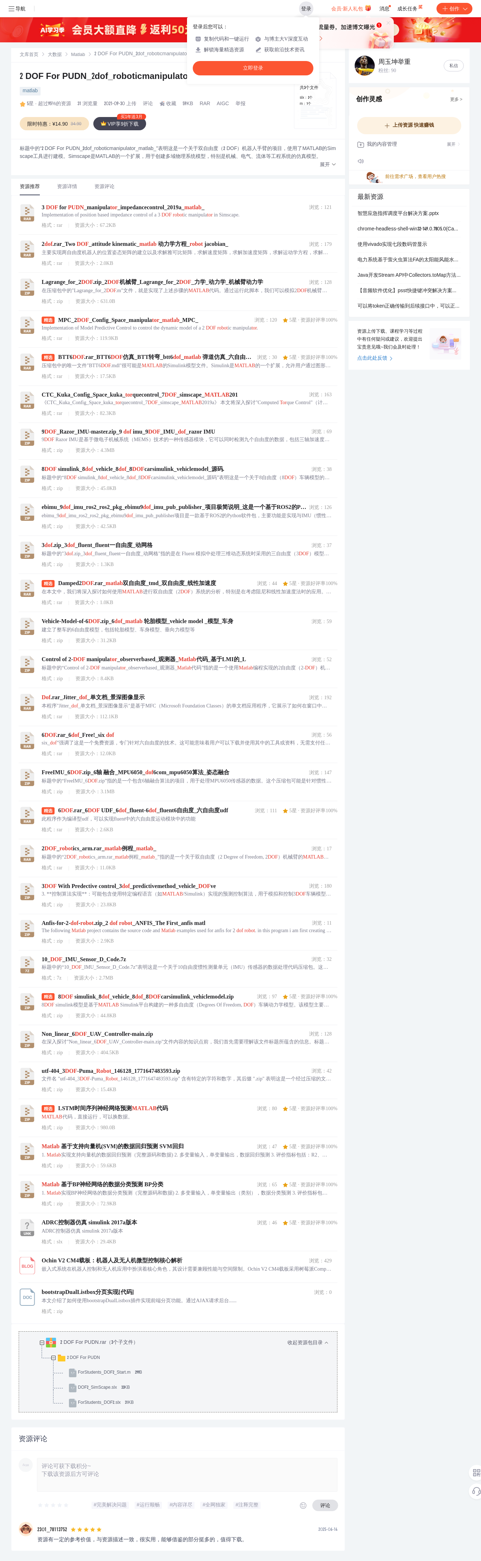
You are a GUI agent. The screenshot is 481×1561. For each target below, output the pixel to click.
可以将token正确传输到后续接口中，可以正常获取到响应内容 (409, 306)
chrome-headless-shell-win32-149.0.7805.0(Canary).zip (409, 229)
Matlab (78, 55)
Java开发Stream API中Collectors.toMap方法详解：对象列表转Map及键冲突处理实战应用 (409, 275)
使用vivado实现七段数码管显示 (392, 244)
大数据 (55, 55)
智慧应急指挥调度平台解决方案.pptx (398, 213)
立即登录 (253, 68)
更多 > (456, 100)
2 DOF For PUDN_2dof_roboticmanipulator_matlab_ (125, 77)
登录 (306, 8)
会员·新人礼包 (351, 7)
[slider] (53, 1505)
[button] (328, 165)
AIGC (223, 104)
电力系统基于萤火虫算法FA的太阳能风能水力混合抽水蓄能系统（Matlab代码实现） (409, 260)
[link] (29, 54)
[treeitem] (184, 1373)
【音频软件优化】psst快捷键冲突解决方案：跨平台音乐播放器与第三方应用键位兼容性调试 (409, 291)
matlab (30, 91)
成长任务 (410, 7)
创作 (454, 8)
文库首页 (29, 55)
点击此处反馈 (375, 358)
